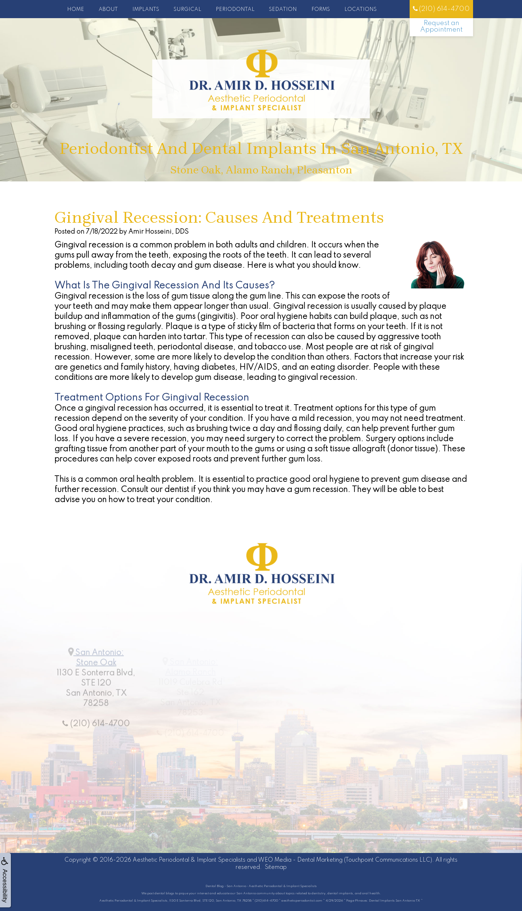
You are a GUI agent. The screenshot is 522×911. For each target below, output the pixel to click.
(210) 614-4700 (441, 8)
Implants (145, 9)
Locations (360, 9)
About (108, 9)
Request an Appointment (441, 26)
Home (75, 9)
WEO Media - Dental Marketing (300, 860)
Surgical (187, 9)
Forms (320, 9)
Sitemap (276, 867)
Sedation (283, 9)
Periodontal (235, 9)
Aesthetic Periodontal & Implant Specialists (189, 860)
